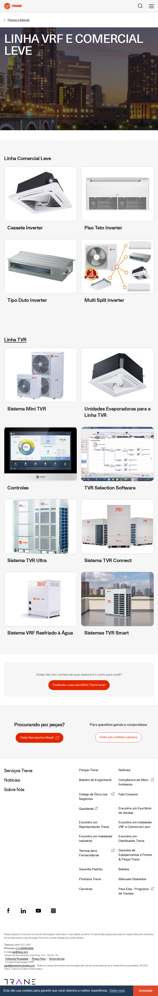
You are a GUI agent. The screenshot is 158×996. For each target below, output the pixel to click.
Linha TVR (15, 339)
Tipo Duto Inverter (27, 300)
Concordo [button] (145, 990)
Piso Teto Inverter (103, 227)
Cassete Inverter (25, 227)
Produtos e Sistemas (18, 20)
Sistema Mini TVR (26, 408)
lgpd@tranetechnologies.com (19, 965)
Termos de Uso (57, 958)
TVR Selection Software (109, 487)
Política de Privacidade (16, 958)
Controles (18, 487)
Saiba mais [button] (117, 990)
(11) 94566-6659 (25, 948)
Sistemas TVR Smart (106, 633)
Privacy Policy (39, 958)
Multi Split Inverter (104, 300)
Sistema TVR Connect (108, 560)
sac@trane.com (20, 952)
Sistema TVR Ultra (27, 560)
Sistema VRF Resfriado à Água (40, 633)
